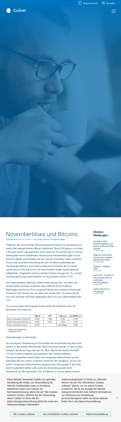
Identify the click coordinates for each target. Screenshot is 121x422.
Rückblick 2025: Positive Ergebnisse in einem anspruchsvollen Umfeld (103, 245)
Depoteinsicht (90, 3)
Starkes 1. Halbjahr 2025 (101, 267)
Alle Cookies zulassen (24, 414)
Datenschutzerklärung (97, 414)
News (62, 239)
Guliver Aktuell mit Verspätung (101, 290)
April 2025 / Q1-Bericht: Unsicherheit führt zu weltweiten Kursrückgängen (103, 279)
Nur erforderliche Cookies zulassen (60, 414)
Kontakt (111, 3)
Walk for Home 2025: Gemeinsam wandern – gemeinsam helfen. (103, 257)
